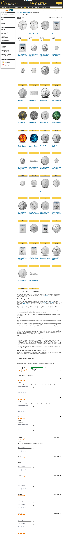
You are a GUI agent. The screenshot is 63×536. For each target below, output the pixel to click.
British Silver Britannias (5, 51)
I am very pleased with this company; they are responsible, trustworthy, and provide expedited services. (36, 403)
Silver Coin (46, 295)
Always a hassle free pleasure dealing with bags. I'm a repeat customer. (30, 443)
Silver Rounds (4, 47)
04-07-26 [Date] (19, 401)
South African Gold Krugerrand (48, 302)
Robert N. (39, 416)
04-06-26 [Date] (19, 420)
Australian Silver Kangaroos (6, 55)
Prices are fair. (20, 481)
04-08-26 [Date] (19, 382)
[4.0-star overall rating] (39, 418)
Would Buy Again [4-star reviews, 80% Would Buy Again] (21, 426)
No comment (20, 422)
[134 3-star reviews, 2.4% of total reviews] (39, 369)
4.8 (23, 368)
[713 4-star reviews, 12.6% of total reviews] (39, 368)
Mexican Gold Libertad (22, 306)
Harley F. (39, 456)
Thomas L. (39, 475)
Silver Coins (4, 46)
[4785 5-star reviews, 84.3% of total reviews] (39, 367)
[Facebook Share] (21, 392)
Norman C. (39, 494)
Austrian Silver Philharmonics (6, 54)
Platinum (3, 22)
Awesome (19, 462)
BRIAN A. (39, 513)
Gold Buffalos (4, 33)
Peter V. (39, 532)
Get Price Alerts (7, 65)
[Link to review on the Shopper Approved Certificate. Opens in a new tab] (25, 392)
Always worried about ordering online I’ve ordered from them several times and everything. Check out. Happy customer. (39, 384)
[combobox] (21, 375)
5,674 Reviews (23, 371)
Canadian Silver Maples (5, 50)
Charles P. (39, 437)
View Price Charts (7, 62)
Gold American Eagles (5, 32)
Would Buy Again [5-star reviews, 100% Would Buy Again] (21, 389)
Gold (2, 19)
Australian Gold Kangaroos (6, 40)
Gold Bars (3, 29)
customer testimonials (23, 361)
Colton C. (39, 379)
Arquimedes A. (39, 397)
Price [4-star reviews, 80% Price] (19, 429)
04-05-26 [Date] (19, 460)
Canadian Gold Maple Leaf (26, 303)
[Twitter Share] (23, 392)
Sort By (50, 17)
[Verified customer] (57, 379)
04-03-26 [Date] (19, 479)
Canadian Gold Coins (5, 36)
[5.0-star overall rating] (39, 381)
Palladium (3, 23)
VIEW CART (59, 0)
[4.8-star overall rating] (23, 370)
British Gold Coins (5, 37)
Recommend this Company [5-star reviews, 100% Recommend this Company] (23, 386)
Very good (20, 500)
